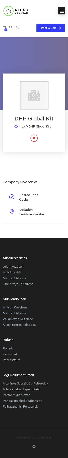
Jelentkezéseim (14, 267)
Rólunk (8, 348)
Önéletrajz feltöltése (18, 284)
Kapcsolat (10, 354)
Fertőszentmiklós (31, 214)
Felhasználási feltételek (20, 407)
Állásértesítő (12, 272)
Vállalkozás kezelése (18, 319)
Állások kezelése (15, 307)
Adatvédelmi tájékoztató (21, 389)
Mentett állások (14, 278)
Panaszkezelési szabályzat (22, 401)
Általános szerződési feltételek (25, 383)
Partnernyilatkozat (16, 395)
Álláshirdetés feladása (19, 325)
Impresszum (11, 360)
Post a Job (51, 28)
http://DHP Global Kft (34, 126)
